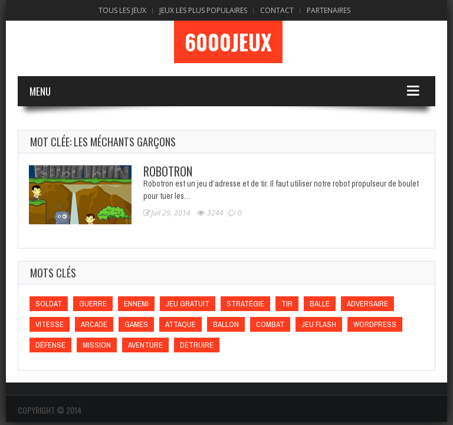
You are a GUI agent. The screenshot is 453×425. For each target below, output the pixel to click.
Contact (277, 10)
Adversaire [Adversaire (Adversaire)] (367, 304)
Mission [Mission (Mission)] (97, 345)
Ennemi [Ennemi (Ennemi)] (136, 304)
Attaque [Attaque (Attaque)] (180, 324)
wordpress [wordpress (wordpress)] (374, 324)
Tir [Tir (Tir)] (287, 304)
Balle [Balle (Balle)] (320, 304)
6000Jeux (228, 42)
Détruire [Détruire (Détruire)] (197, 345)
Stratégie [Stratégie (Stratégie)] (245, 304)
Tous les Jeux (122, 10)
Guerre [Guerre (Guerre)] (93, 304)
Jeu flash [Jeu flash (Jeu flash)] (318, 324)
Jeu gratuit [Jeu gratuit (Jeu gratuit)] (187, 304)
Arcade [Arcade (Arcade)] (94, 324)
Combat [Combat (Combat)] (270, 324)
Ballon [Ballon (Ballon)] (226, 324)
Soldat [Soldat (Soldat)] (48, 304)
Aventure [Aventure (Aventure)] (145, 345)
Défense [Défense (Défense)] (50, 345)
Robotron (167, 171)
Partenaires (328, 10)
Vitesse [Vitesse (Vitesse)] (49, 324)
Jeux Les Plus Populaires (203, 10)
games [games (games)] (136, 324)
